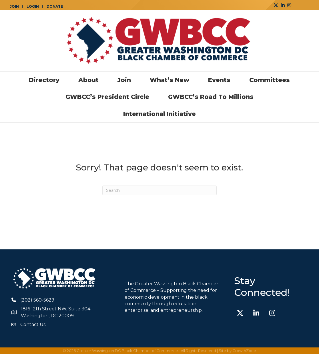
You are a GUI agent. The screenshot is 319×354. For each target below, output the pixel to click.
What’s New (169, 80)
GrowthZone (244, 350)
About (88, 80)
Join (124, 80)
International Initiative (159, 113)
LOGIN (33, 6)
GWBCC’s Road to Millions (211, 96)
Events (219, 80)
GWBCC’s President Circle (107, 96)
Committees (269, 80)
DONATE (55, 6)
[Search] (159, 190)
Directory (44, 80)
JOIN (14, 6)
